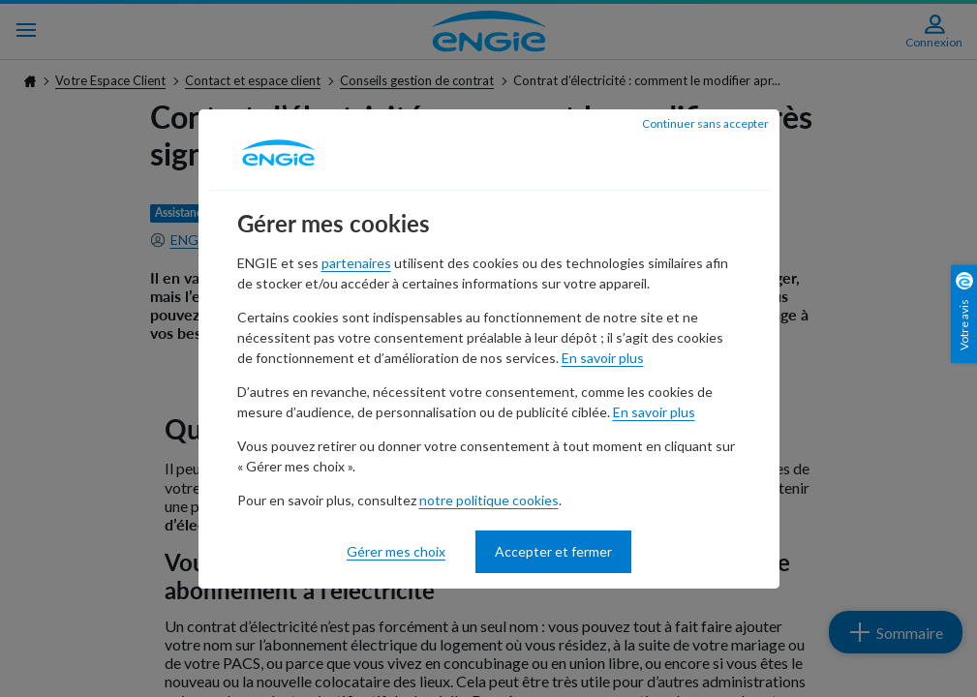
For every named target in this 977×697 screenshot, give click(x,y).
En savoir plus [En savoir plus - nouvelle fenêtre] (603, 357)
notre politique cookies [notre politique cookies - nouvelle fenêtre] (489, 500)
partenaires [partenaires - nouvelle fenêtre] (356, 263)
